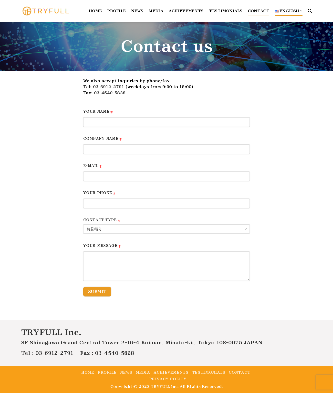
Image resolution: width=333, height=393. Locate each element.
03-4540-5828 (109, 93)
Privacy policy (168, 379)
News (137, 11)
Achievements (186, 11)
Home (95, 11)
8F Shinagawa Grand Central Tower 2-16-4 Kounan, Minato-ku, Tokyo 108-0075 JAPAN (141, 342)
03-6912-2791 (108, 87)
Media (156, 11)
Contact (258, 11)
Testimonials (225, 11)
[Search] (310, 11)
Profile (116, 11)
